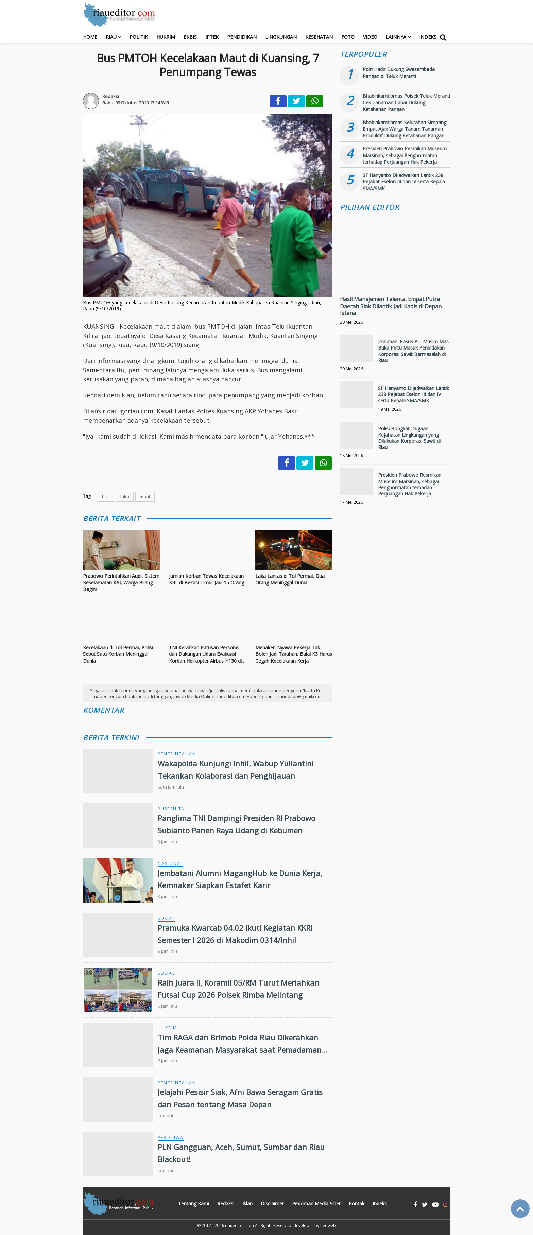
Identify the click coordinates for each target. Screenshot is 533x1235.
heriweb (328, 1226)
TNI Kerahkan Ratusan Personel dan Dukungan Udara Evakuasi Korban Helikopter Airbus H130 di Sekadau (205, 654)
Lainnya (396, 37)
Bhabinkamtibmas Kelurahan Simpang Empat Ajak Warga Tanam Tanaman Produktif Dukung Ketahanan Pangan (404, 129)
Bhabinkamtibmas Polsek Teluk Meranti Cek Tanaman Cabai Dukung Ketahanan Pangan (406, 102)
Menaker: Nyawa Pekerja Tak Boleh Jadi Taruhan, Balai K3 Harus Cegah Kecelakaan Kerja (293, 654)
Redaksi (225, 1203)
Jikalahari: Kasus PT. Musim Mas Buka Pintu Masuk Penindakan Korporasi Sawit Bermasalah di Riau (413, 350)
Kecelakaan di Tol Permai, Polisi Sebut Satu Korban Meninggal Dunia (118, 654)
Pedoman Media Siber (316, 1203)
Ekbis (190, 37)
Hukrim (165, 37)
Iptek (212, 37)
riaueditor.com (239, 1226)
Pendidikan (242, 37)
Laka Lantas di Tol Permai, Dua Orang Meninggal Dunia (290, 579)
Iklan (247, 1203)
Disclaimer (272, 1203)
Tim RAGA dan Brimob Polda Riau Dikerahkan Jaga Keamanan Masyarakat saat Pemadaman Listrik (240, 1049)
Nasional (170, 863)
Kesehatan (319, 37)
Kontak (356, 1203)
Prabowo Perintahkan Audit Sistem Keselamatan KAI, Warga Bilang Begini (121, 582)
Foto (348, 37)
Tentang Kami (193, 1203)
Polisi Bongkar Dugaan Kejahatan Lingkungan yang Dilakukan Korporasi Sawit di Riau (409, 438)
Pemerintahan (177, 754)
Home (90, 37)
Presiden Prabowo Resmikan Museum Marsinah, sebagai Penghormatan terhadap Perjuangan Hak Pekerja (405, 155)
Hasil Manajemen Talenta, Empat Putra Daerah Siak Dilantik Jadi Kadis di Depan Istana (391, 306)
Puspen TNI (172, 809)
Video (370, 37)
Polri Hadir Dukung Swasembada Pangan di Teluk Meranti (399, 72)
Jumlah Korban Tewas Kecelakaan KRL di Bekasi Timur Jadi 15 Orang (206, 579)
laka (124, 496)
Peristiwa (171, 1137)
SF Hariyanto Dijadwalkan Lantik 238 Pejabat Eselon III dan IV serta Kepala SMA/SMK (404, 182)
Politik (139, 37)
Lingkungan (281, 37)
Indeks (427, 37)
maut (145, 496)
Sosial (166, 918)
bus (106, 496)
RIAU (111, 37)
